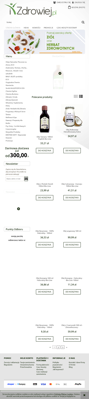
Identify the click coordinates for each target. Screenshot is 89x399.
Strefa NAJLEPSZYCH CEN (15, 88)
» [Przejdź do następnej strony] (66, 347)
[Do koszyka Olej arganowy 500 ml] (72, 244)
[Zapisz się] (26, 178)
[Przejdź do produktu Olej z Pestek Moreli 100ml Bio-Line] (45, 170)
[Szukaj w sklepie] (43, 22)
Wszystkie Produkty (13, 132)
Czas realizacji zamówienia (41, 373)
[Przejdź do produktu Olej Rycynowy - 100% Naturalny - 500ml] (45, 217)
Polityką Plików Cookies (63, 394)
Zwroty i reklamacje (11, 362)
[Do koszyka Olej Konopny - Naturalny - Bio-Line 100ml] (72, 292)
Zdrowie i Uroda (11, 97)
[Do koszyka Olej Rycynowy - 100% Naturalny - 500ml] (44, 244)
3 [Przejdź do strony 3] (62, 347)
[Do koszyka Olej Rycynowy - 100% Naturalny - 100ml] (44, 339)
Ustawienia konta (27, 365)
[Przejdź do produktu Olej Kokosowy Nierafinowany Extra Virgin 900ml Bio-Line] (72, 115)
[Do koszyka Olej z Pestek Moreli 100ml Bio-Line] (44, 197)
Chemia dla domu (12, 94)
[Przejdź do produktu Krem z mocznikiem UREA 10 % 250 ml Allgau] (17, 219)
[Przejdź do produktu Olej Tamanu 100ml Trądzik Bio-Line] (45, 119)
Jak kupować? (58, 369)
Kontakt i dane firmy (77, 362)
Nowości (9, 138)
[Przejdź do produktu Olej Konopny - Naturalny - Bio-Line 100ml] (72, 264)
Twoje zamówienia (27, 362)
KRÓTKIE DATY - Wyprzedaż (16, 135)
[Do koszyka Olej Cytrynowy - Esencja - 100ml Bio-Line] (72, 197)
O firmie (72, 365)
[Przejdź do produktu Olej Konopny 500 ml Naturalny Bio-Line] (45, 264)
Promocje (9, 141)
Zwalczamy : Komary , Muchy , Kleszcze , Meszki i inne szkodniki (16, 71)
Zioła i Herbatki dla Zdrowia (16, 108)
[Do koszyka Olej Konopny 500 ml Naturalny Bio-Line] (44, 292)
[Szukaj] (83, 22)
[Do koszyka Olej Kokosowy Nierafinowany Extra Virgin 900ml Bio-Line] (72, 150)
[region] (17, 253)
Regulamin (8, 365)
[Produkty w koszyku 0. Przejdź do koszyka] (77, 7)
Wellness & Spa (11, 117)
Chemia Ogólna (11, 91)
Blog (71, 367)
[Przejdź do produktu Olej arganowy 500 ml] (72, 217)
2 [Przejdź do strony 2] (58, 347)
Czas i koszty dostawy (41, 368)
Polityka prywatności (57, 363)
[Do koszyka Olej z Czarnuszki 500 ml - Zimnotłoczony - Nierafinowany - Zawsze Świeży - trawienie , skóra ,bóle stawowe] (72, 339)
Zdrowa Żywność (12, 100)
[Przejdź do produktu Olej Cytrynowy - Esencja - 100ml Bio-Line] (72, 170)
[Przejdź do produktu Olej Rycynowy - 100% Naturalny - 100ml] (45, 311)
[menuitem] (13, 28)
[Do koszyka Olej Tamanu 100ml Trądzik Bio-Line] (44, 150)
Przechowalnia (26, 367)
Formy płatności (42, 365)
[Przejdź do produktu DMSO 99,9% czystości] (58, 83)
